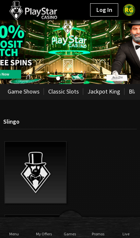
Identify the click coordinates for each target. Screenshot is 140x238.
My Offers (42, 233)
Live (125, 233)
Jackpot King (104, 91)
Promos (98, 233)
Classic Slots (63, 91)
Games (70, 233)
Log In (104, 10)
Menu (14, 233)
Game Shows (24, 91)
